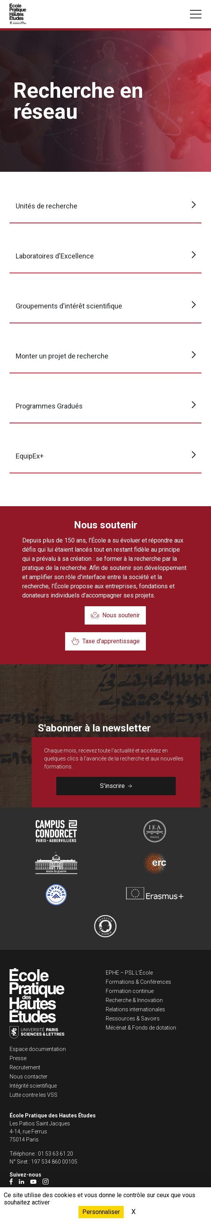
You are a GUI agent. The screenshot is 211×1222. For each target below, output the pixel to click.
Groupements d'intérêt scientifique (69, 306)
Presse (18, 1058)
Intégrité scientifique (33, 1086)
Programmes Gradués (49, 406)
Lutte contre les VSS (33, 1095)
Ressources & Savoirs (133, 1018)
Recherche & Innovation (134, 1000)
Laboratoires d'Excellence (55, 256)
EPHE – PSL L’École (129, 973)
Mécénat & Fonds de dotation (141, 1028)
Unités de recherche (46, 206)
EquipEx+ (30, 456)
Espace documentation (38, 1049)
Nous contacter (28, 1076)
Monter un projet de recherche (62, 356)
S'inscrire (116, 785)
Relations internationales (135, 1009)
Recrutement (25, 1067)
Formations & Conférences (138, 982)
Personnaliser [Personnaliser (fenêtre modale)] (101, 1212)
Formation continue (130, 991)
